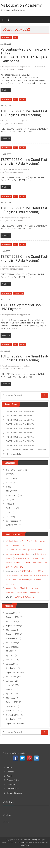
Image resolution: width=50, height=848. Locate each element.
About (9, 776)
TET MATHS (18, 70)
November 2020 (13, 715)
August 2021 (11, 677)
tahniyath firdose (12, 541)
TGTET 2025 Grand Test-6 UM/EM (20, 416)
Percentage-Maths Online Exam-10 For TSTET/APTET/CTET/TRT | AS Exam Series (25, 55)
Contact (10, 772)
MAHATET (10, 491)
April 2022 (10, 655)
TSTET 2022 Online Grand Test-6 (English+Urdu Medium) (24, 358)
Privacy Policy (13, 780)
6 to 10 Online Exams (15, 470)
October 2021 (12, 668)
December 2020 (12, 711)
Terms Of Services (14, 793)
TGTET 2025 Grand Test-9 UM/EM (20, 411)
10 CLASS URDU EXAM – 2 (23, 597)
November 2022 (13, 638)
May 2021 (10, 689)
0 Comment (38, 67)
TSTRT (9, 517)
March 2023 (11, 630)
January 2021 (12, 706)
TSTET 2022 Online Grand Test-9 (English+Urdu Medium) (24, 161)
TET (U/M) (10, 70)
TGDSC (9, 504)
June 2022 (10, 647)
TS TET (22, 99)
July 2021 (10, 681)
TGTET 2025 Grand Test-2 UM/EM (20, 441)
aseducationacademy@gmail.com (18, 554)
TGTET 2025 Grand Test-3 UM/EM (20, 428)
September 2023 (13, 626)
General (9, 483)
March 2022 (11, 660)
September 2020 (13, 723)
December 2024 (12, 617)
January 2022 (12, 664)
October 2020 (12, 719)
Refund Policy (12, 789)
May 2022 (10, 651)
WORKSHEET (11, 525)
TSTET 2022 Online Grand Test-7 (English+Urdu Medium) (24, 258)
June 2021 (10, 685)
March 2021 (11, 698)
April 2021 (10, 694)
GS (7, 487)
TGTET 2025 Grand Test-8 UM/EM (20, 433)
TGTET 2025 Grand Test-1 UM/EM (20, 445)
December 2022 (12, 634)
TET (15, 38)
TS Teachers (11, 508)
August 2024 (11, 621)
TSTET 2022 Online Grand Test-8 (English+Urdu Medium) (24, 210)
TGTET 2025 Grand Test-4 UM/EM (20, 424)
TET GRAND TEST (16, 124)
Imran (8, 588)
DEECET (9, 478)
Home (9, 767)
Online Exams (6, 38)
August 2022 (11, 643)
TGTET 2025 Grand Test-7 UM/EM (20, 437)
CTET (4, 70)
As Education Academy (21, 5)
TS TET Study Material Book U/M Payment (21, 307)
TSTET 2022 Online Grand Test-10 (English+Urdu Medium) (24, 113)
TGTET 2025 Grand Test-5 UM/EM (20, 420)
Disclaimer (11, 784)
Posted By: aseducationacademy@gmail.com (16, 67)
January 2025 (12, 613)
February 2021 (12, 702)
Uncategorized (18, 293)
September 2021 (13, 672)
